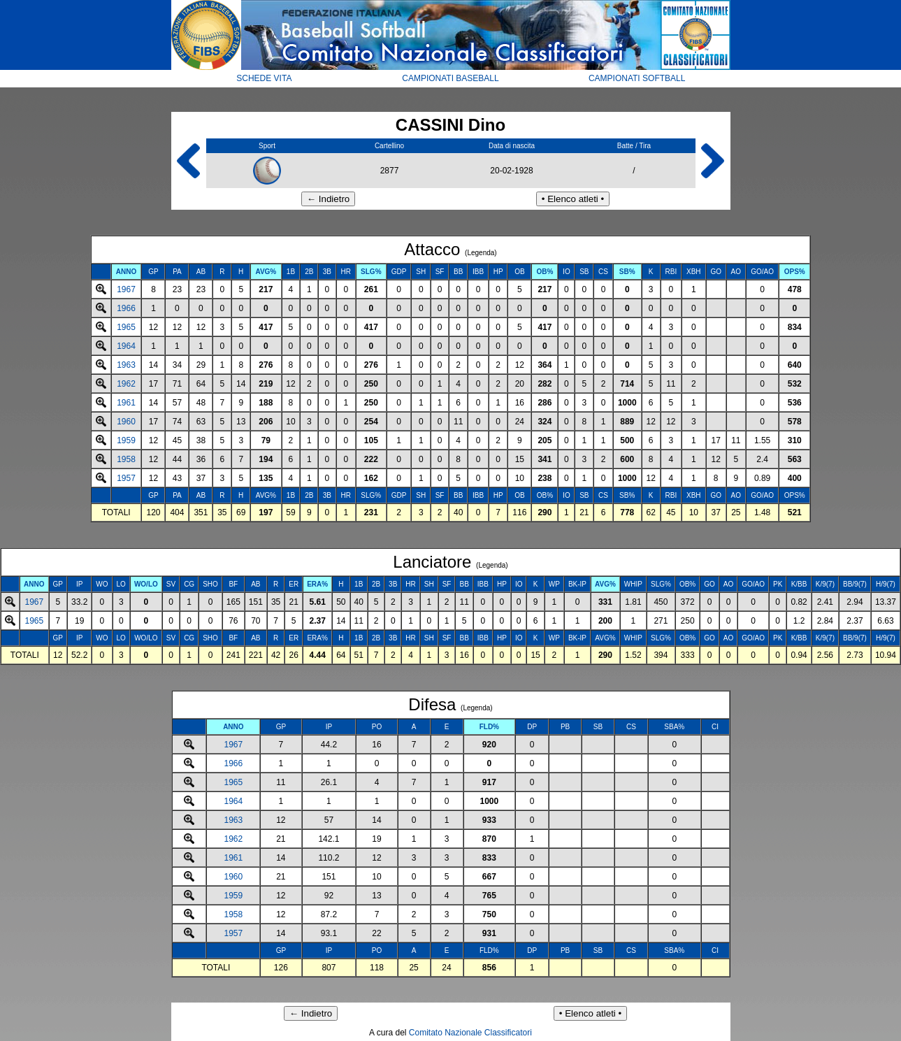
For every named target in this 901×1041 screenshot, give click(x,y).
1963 (126, 365)
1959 (126, 440)
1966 (126, 308)
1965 (126, 327)
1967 (126, 289)
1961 (126, 403)
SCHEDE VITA (263, 78)
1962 (126, 384)
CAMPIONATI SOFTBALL (637, 78)
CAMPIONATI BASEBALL (450, 78)
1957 (126, 478)
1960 (126, 421)
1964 (126, 346)
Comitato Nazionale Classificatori (470, 1033)
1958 (126, 459)
